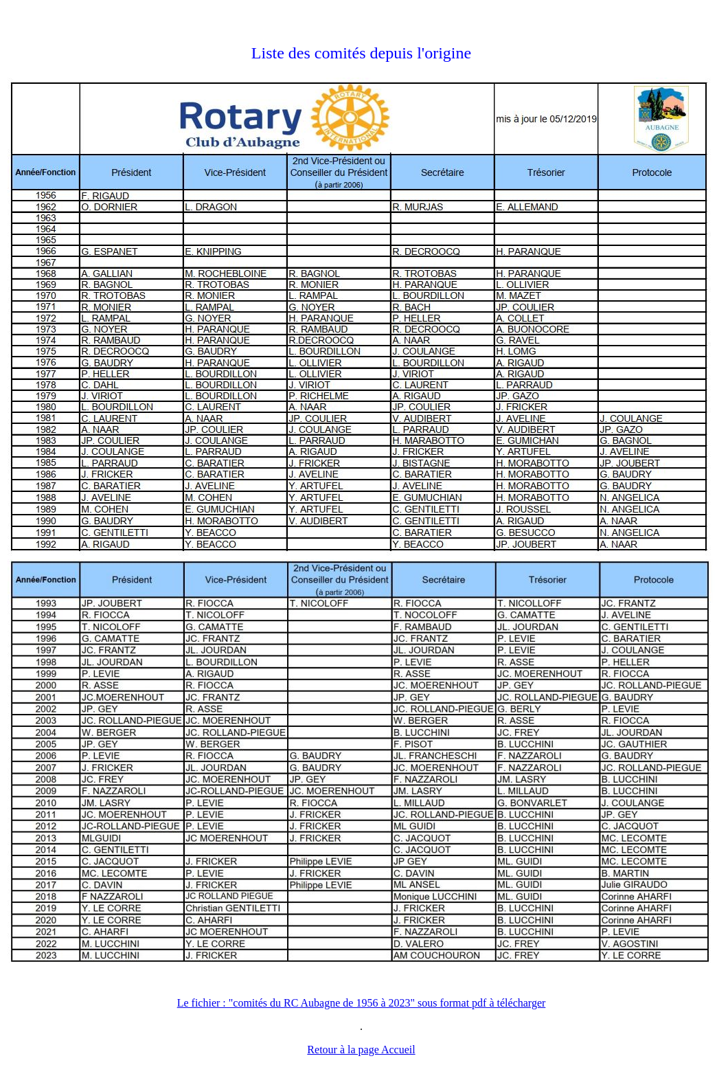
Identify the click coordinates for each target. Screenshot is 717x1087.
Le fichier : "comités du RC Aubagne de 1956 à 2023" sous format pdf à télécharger (361, 1003)
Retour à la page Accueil (361, 1049)
